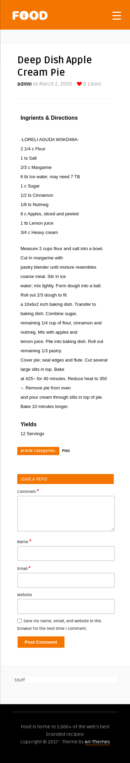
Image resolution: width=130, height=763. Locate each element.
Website (24, 595)
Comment (28, 491)
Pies (66, 450)
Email (24, 568)
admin (24, 84)
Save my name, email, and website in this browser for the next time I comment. (59, 625)
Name (24, 541)
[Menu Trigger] (116, 15)
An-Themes (97, 742)
